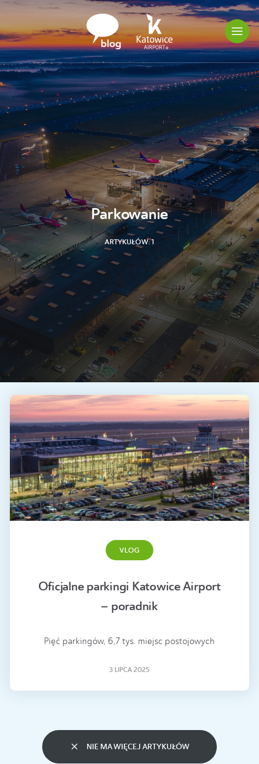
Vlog (129, 550)
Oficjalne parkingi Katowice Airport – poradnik (129, 596)
